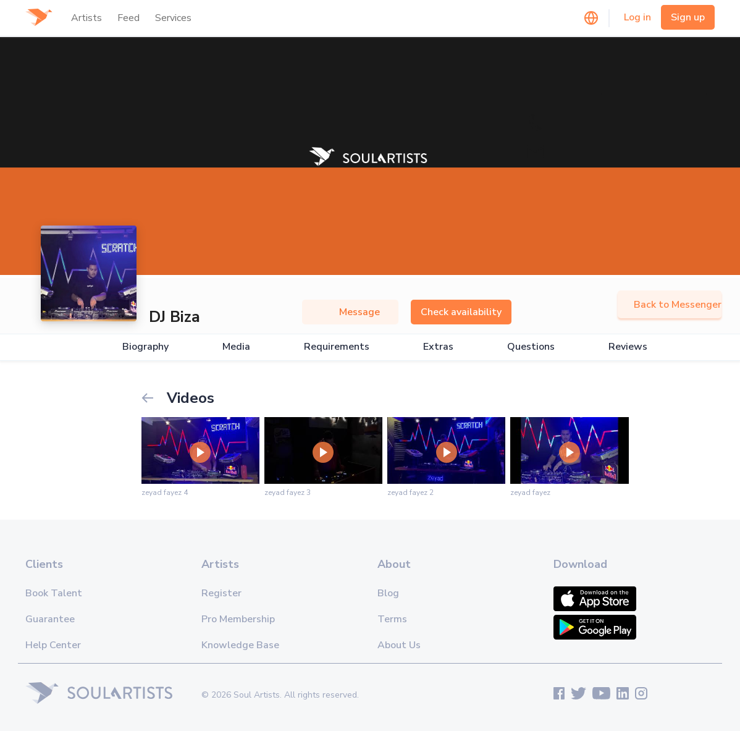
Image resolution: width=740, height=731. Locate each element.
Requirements (336, 346)
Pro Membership (238, 619)
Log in (637, 17)
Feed (128, 18)
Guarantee (50, 619)
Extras (438, 346)
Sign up (688, 17)
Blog (388, 593)
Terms (392, 619)
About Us (399, 645)
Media (236, 346)
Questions (531, 346)
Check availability (461, 312)
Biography (145, 346)
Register (221, 593)
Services (173, 18)
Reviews (627, 346)
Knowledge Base (240, 645)
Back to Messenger (669, 304)
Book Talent (53, 593)
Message (350, 312)
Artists (86, 18)
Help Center (53, 645)
